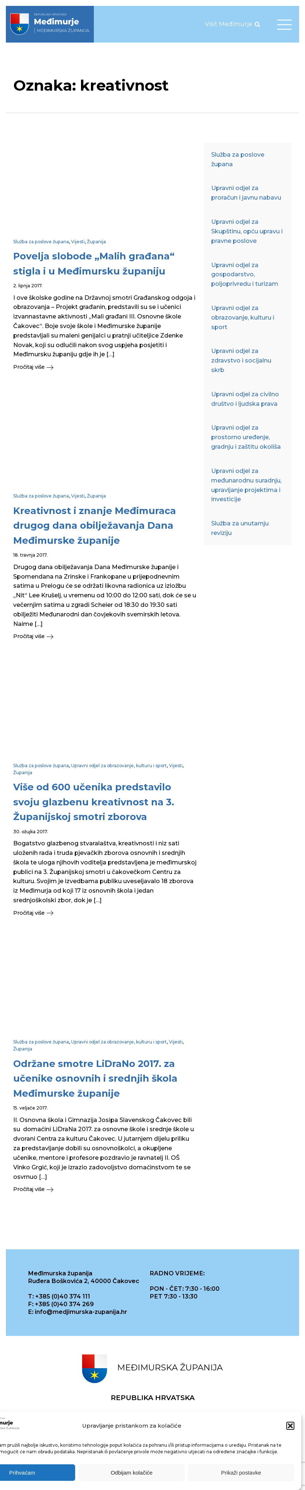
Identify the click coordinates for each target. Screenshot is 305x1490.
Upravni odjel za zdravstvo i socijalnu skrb (241, 360)
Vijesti (78, 241)
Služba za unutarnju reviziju (240, 528)
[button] (290, 1427)
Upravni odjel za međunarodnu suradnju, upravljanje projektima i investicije (246, 485)
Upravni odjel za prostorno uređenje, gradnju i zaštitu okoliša (246, 437)
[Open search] (257, 24)
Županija (96, 241)
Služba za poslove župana (41, 241)
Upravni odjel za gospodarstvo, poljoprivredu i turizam (244, 274)
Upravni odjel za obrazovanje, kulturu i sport (119, 765)
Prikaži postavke (241, 1473)
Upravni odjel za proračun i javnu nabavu (246, 192)
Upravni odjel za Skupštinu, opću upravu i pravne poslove (247, 231)
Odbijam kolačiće (131, 1473)
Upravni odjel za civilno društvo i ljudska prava (245, 398)
